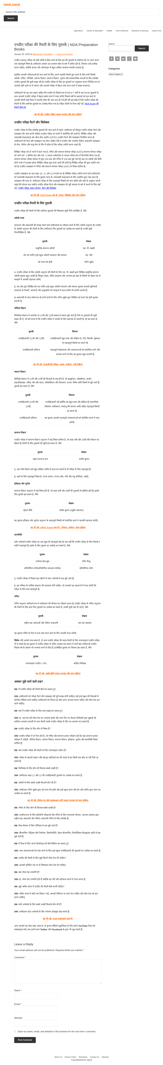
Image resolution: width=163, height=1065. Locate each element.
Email (17, 1004)
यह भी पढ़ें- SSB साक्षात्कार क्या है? (58, 919)
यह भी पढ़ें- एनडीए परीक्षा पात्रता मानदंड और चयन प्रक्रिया (58, 114)
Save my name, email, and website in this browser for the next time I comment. (57, 1031)
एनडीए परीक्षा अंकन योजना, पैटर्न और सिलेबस (37, 188)
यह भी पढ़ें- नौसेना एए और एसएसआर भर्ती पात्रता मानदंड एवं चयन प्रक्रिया (57, 800)
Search (111, 44)
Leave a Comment (64, 54)
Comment (19, 957)
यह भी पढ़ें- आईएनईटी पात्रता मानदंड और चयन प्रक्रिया (58, 673)
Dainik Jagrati (12, 4)
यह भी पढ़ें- (57, 195)
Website (18, 1018)
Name (18, 990)
